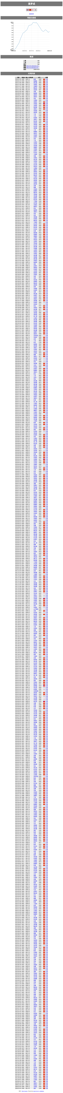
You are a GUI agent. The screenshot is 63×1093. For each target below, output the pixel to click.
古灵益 (35, 163)
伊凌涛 (35, 135)
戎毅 (35, 483)
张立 (35, 515)
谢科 (35, 264)
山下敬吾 (36, 609)
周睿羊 (35, 298)
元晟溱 (35, 100)
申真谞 (35, 302)
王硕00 (35, 86)
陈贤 (35, 79)
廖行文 (35, 558)
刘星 (35, 445)
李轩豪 (35, 196)
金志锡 (35, 359)
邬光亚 (35, 173)
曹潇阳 (35, 234)
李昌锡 (35, 110)
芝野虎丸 (36, 335)
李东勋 (35, 450)
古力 (35, 581)
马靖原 (35, 105)
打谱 (47, 79)
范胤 (35, 91)
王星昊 (35, 241)
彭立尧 (35, 126)
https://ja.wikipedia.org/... (32, 67)
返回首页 (31, 13)
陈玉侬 (35, 178)
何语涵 (35, 145)
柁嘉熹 (35, 117)
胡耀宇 (35, 332)
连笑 (35, 98)
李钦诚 (35, 124)
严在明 (35, 563)
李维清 (35, 251)
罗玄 (35, 361)
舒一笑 (35, 407)
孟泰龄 (35, 326)
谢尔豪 (35, 246)
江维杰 (35, 142)
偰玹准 (35, 433)
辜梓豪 (35, 128)
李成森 (35, 248)
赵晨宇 (35, 136)
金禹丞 (35, 84)
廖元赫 (35, 82)
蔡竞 (35, 553)
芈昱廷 (35, 149)
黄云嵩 (35, 159)
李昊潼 (35, 89)
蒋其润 (35, 166)
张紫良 (35, 102)
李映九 (35, 595)
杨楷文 (35, 206)
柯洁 (35, 208)
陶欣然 (35, 88)
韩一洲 (35, 316)
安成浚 (35, 607)
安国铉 (35, 518)
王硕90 (35, 415)
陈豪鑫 (35, 81)
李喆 (35, 379)
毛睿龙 (35, 157)
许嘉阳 (35, 408)
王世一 (35, 365)
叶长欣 (35, 152)
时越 (35, 230)
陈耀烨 (35, 131)
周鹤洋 (35, 468)
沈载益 (35, 464)
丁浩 (35, 114)
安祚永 (35, 466)
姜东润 (35, 426)
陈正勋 (35, 121)
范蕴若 (35, 474)
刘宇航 (35, 203)
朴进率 (35, 612)
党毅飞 (35, 109)
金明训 (35, 596)
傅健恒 (35, 147)
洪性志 (35, 351)
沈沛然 (35, 143)
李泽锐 (35, 161)
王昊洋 (35, 579)
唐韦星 (35, 112)
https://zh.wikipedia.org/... (32, 66)
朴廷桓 (35, 122)
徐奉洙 (35, 520)
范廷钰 (35, 478)
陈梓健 (35, 107)
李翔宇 (35, 577)
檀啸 (35, 187)
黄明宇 (35, 95)
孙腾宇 (35, 485)
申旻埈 (35, 311)
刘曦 (35, 525)
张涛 (35, 276)
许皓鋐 (35, 103)
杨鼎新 (35, 93)
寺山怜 (35, 593)
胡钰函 (35, 314)
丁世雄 (35, 201)
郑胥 (35, 286)
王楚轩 (35, 237)
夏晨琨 (35, 171)
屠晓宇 (35, 169)
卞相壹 (35, 154)
